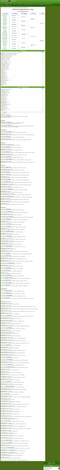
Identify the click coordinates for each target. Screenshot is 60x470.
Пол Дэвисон (9, 305)
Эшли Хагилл (9, 342)
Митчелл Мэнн (9, 307)
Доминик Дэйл (5, 33)
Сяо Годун (2, 277)
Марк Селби (48, 74)
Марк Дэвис (3, 381)
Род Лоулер (10, 243)
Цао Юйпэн (10, 422)
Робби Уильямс (11, 240)
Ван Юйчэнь (3, 297)
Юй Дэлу (2, 393)
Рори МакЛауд (3, 356)
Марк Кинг (2, 284)
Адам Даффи (11, 320)
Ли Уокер (6, 272)
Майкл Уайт (8, 221)
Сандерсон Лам (10, 425)
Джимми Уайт (11, 317)
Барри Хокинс (3, 420)
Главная (2, 7)
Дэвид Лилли (9, 398)
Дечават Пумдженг (4, 366)
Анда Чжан (10, 403)
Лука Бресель (3, 245)
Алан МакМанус (3, 364)
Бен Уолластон (3, 359)
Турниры (6, 4)
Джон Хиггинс (48, 72)
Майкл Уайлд (10, 388)
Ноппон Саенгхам (10, 432)
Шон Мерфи (48, 75)
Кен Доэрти (3, 279)
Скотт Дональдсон (10, 339)
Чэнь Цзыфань (3, 282)
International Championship (12, 7)
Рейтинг (10, 4)
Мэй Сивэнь (9, 310)
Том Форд (4, 24)
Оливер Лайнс (10, 233)
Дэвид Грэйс (3, 267)
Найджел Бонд (3, 327)
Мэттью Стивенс (4, 19)
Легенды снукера (48, 4)
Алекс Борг (9, 349)
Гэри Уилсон (11, 265)
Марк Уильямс (48, 73)
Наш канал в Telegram (5, 5)
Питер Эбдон (3, 344)
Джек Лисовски (3, 442)
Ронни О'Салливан (50, 79)
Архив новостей (48, 64)
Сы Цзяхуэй (48, 82)
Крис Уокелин (11, 213)
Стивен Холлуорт (10, 337)
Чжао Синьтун (48, 71)
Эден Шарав (10, 257)
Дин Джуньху (49, 83)
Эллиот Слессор (9, 408)
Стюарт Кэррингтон (4, 262)
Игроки (14, 4)
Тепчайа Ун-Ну (3, 315)
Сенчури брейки (20, 4)
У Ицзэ (48, 77)
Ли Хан (5, 46)
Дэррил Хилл (9, 312)
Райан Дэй (2, 255)
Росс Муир (2, 292)
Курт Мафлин (5, 36)
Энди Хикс (8, 371)
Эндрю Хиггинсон (9, 260)
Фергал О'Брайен (4, 223)
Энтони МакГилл (3, 211)
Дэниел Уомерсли (10, 383)
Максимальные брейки (28, 4)
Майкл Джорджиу (9, 376)
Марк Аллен (48, 81)
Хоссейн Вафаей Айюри (11, 449)
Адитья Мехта (5, 44)
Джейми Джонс (3, 235)
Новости (2, 4)
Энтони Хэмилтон (4, 42)
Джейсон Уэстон (9, 378)
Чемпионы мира (41, 4)
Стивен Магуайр (4, 35)
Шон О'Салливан (8, 444)
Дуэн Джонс (9, 454)
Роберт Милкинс (3, 447)
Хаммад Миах (8, 415)
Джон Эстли (5, 47)
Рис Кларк (8, 334)
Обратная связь (48, 65)
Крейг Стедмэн (9, 437)
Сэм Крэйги (10, 427)
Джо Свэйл (2, 386)
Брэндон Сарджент (9, 361)
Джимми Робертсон (10, 238)
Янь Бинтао (5, 30)
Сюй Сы (5, 25)
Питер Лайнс (10, 400)
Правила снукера (48, 63)
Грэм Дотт (4, 21)
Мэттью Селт (9, 228)
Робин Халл (3, 218)
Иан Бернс (2, 290)
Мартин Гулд (3, 208)
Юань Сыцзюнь (9, 250)
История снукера (48, 62)
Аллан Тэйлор (9, 322)
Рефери (35, 4)
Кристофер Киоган (10, 410)
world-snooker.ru (34, 467)
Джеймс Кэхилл (11, 354)
